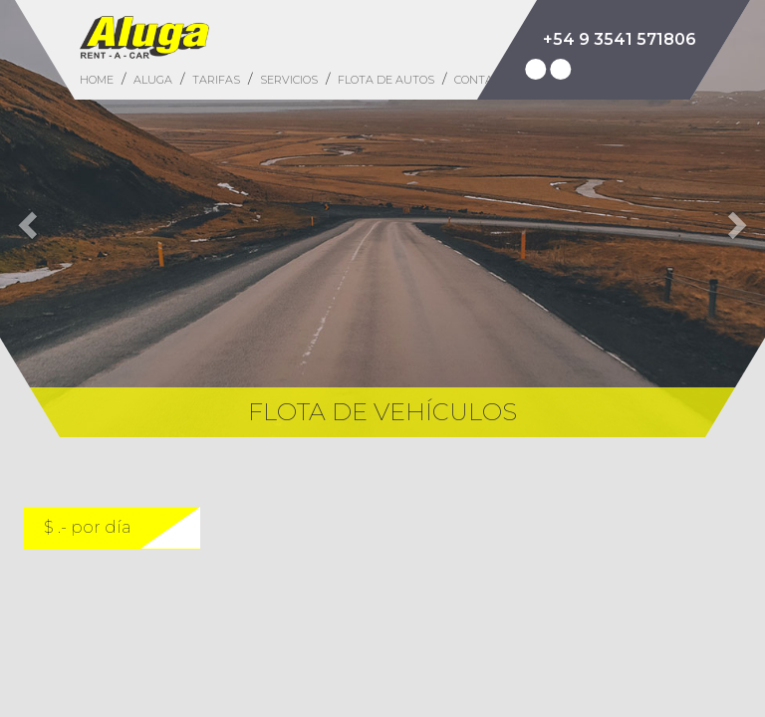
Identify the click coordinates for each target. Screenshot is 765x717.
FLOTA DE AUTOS (386, 80)
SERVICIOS (289, 80)
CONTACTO (484, 80)
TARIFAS (216, 80)
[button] (25, 218)
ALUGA (152, 80)
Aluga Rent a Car (144, 37)
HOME (97, 80)
